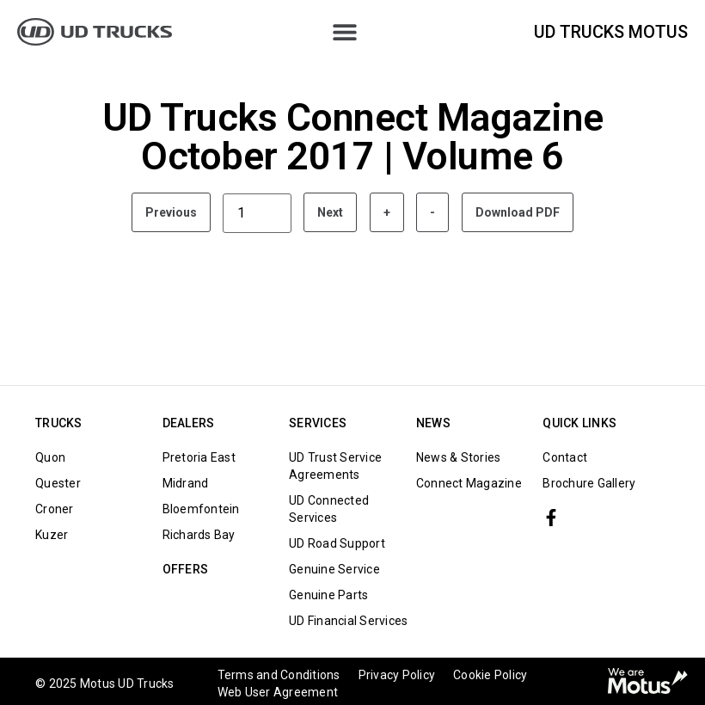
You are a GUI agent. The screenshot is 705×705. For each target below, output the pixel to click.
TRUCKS (59, 423)
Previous (171, 212)
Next (330, 212)
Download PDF (517, 212)
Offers (185, 569)
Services (317, 423)
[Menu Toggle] (345, 32)
